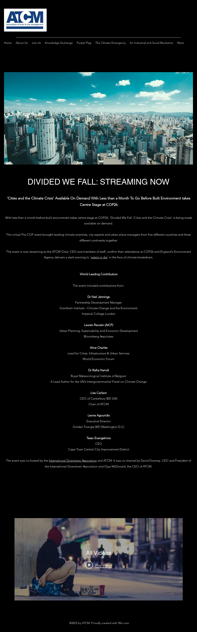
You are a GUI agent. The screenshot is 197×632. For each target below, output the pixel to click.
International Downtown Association (73, 460)
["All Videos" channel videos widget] (98, 559)
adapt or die (99, 257)
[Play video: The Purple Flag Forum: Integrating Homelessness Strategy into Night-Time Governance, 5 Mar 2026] (98, 565)
